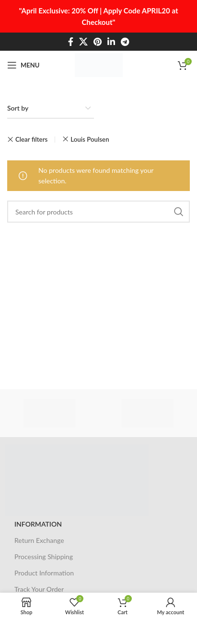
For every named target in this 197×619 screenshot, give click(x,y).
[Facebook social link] (70, 41)
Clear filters (31, 139)
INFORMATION (38, 524)
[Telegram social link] (125, 41)
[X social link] (83, 41)
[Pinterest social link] (97, 41)
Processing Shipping (43, 556)
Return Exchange (39, 540)
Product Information (44, 573)
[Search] (98, 212)
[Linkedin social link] (111, 41)
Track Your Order (39, 589)
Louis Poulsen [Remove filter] (89, 139)
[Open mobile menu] (23, 65)
